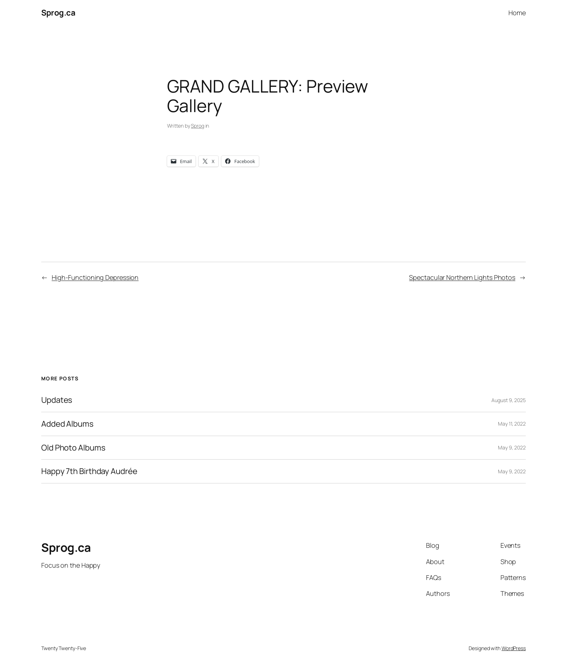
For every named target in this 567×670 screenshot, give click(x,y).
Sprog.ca (58, 12)
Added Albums (67, 423)
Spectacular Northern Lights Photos (462, 277)
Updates (56, 400)
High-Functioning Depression (95, 277)
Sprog (197, 125)
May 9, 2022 (512, 447)
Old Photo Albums (73, 447)
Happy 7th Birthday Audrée (89, 471)
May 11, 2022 (512, 423)
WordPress (514, 648)
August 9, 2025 (508, 400)
